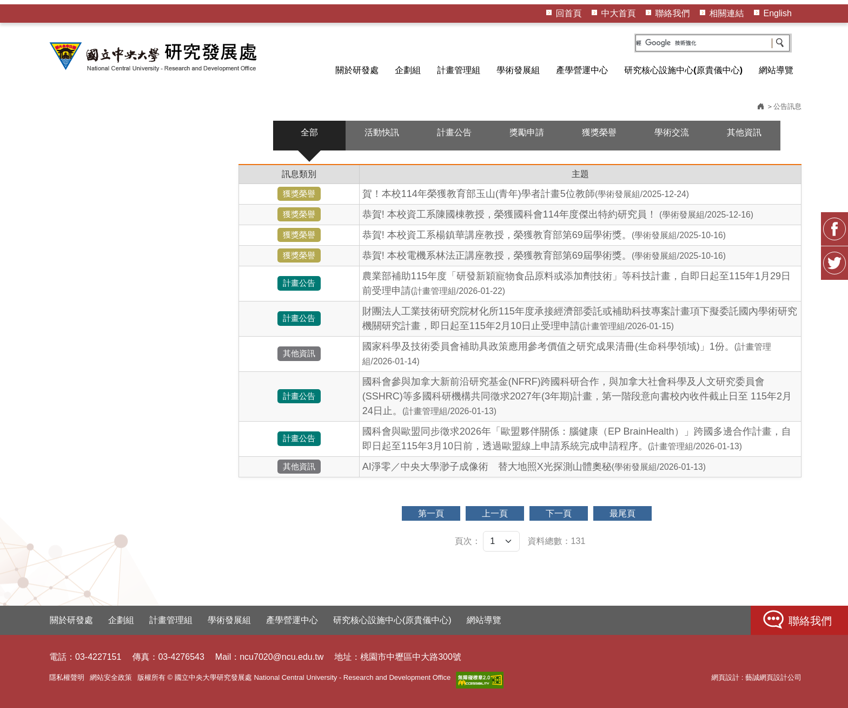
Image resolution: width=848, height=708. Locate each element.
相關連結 (727, 13)
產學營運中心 (582, 70)
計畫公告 (454, 132)
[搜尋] (712, 43)
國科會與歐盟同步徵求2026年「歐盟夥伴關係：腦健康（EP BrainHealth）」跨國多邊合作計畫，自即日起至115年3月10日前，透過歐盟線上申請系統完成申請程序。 (576, 438)
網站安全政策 (111, 677)
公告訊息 (787, 106)
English (778, 13)
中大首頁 (618, 13)
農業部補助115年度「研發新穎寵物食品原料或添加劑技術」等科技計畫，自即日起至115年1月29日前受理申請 (576, 283)
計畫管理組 (458, 70)
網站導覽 (776, 70)
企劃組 (408, 70)
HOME (155, 56)
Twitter (834, 263)
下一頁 (559, 513)
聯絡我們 (672, 13)
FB (834, 229)
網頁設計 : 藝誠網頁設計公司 (756, 677)
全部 (309, 132)
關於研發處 (357, 70)
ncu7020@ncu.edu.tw (281, 656)
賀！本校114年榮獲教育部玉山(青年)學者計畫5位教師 (525, 193)
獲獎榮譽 (599, 132)
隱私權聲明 (66, 677)
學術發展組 (518, 70)
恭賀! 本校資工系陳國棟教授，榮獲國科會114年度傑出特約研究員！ (557, 214)
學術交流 (671, 132)
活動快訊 (382, 132)
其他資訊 (744, 132)
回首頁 (569, 13)
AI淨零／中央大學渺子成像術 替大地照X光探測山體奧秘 (534, 466)
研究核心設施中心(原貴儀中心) (683, 70)
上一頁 (495, 513)
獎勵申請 (526, 132)
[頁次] (501, 541)
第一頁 (431, 513)
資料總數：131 (557, 541)
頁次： (468, 541)
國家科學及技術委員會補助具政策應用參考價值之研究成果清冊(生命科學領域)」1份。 (566, 353)
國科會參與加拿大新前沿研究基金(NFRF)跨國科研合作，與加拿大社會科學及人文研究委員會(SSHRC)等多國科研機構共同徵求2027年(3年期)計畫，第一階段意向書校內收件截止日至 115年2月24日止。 (577, 396)
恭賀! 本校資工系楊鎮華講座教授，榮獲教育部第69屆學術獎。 (544, 235)
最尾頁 (622, 513)
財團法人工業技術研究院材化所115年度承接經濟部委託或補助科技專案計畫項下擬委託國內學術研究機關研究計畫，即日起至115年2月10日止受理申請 (579, 318)
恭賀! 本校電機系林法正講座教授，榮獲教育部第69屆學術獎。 (544, 255)
